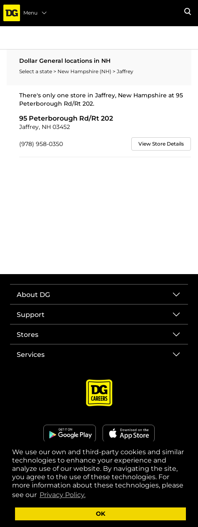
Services (31, 355)
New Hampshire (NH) (85, 71)
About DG (33, 295)
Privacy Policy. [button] (62, 495)
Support (31, 315)
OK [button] (100, 513)
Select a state (36, 71)
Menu (35, 13)
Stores (27, 335)
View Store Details (161, 144)
